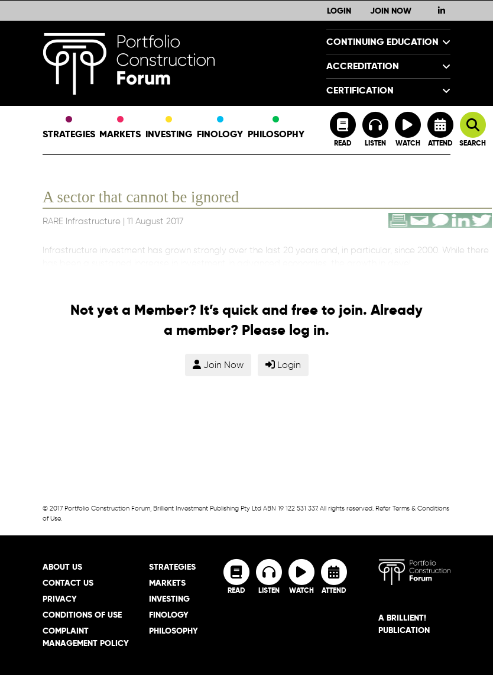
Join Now (390, 10)
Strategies (69, 128)
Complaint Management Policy (86, 636)
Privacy (60, 598)
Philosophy (276, 128)
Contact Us (68, 582)
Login (339, 10)
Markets (120, 128)
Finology (220, 128)
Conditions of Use (82, 614)
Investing (169, 128)
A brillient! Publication (404, 623)
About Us (62, 566)
